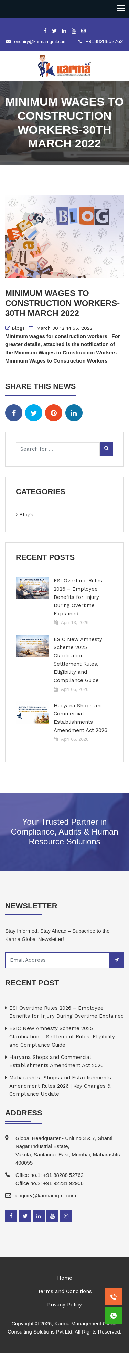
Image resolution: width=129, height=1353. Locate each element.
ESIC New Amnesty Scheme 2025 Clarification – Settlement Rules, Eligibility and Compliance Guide (78, 659)
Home (64, 1278)
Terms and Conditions (64, 1291)
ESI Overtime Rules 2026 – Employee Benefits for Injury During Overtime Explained (78, 597)
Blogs (18, 328)
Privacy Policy (64, 1305)
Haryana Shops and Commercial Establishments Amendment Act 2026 (80, 717)
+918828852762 (104, 41)
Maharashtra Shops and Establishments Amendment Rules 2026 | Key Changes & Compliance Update (60, 1086)
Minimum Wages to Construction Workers (56, 361)
